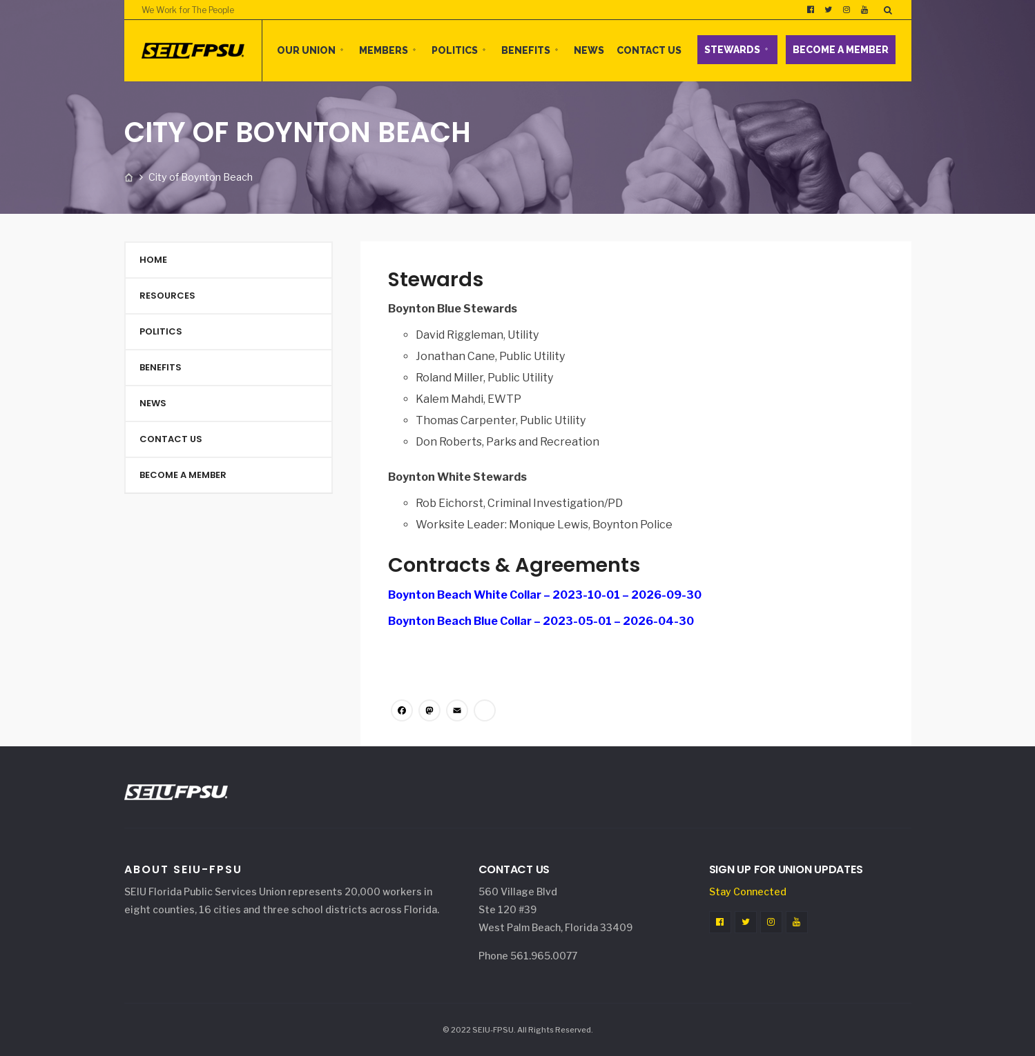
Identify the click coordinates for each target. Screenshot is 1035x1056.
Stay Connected (747, 891)
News (589, 50)
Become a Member (841, 49)
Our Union (306, 50)
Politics (455, 50)
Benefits (525, 50)
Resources (167, 295)
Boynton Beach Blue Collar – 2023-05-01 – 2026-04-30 (541, 621)
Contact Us (649, 50)
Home (153, 259)
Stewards (732, 49)
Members (383, 50)
